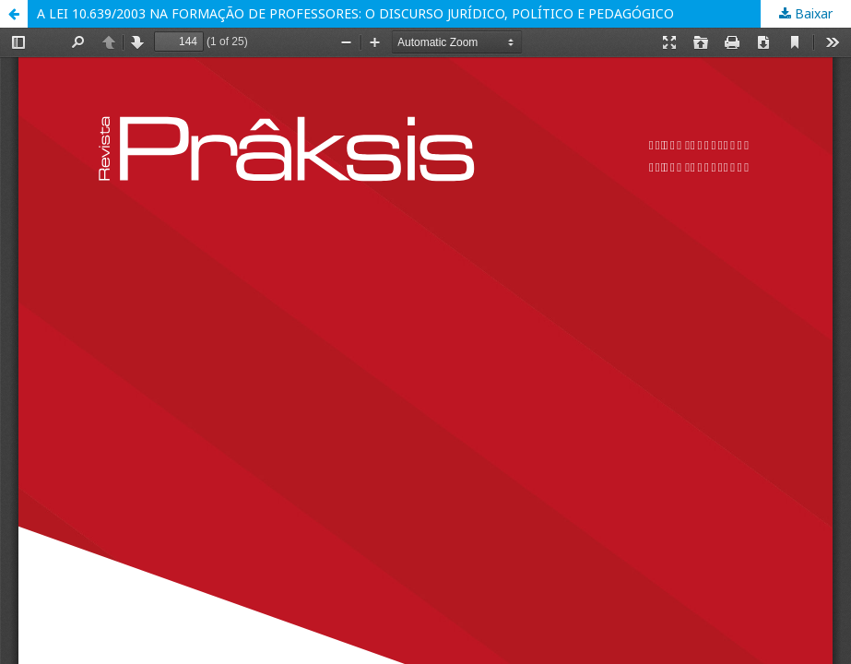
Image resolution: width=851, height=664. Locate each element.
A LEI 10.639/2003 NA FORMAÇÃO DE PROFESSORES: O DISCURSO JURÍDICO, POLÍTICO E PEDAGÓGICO (355, 13)
